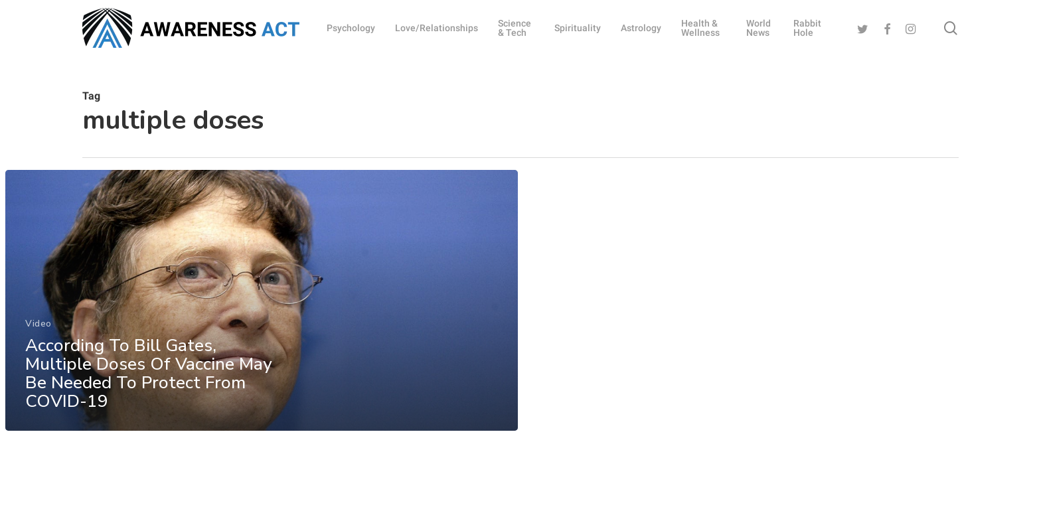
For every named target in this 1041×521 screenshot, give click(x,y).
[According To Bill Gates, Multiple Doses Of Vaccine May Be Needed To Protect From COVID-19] (261, 304)
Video (38, 327)
